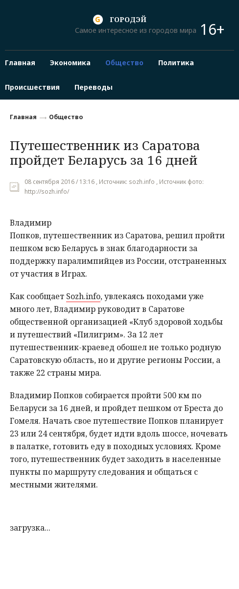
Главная (23, 117)
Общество (66, 117)
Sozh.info (83, 296)
